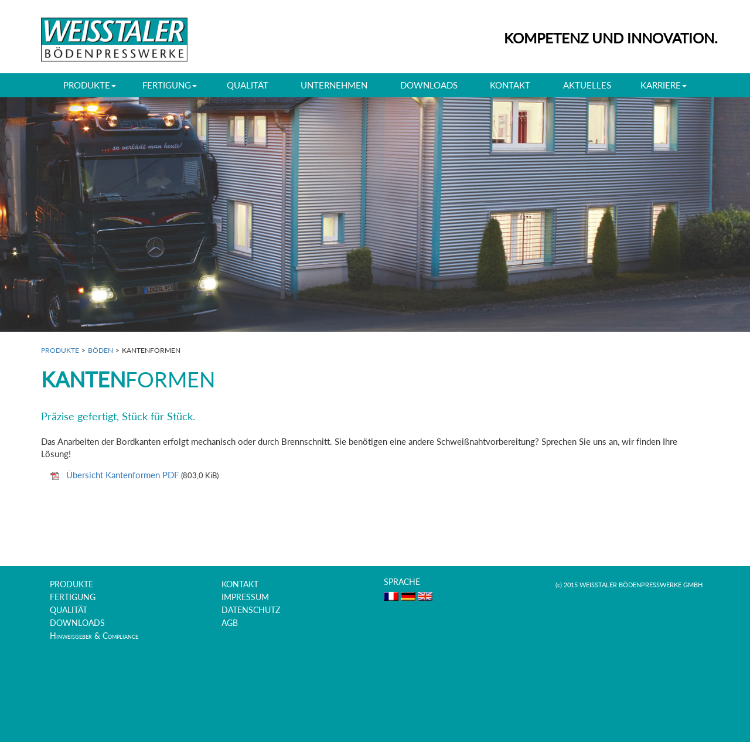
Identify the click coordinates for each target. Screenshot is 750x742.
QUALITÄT (247, 85)
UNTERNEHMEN (334, 85)
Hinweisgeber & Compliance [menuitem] (94, 636)
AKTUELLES (587, 85)
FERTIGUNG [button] (169, 85)
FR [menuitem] (391, 596)
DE (408, 596)
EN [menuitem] (425, 596)
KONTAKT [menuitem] (239, 584)
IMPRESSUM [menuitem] (245, 597)
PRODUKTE (60, 350)
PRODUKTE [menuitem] (71, 584)
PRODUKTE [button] (89, 85)
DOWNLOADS (429, 85)
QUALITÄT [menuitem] (68, 610)
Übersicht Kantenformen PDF (123, 474)
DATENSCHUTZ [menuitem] (250, 610)
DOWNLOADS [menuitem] (77, 623)
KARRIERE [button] (663, 85)
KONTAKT (510, 85)
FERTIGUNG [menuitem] (73, 597)
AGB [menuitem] (229, 623)
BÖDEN (100, 350)
